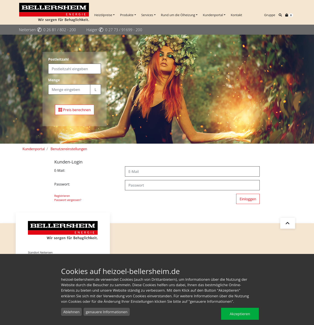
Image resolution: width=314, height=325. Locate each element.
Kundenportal (213, 15)
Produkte (126, 15)
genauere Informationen (106, 311)
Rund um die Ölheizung (178, 15)
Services (147, 15)
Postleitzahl (58, 59)
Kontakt (236, 15)
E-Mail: (59, 170)
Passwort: (62, 184)
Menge (54, 80)
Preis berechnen (74, 109)
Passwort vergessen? (67, 200)
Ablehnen (71, 311)
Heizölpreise (103, 15)
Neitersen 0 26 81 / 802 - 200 (47, 29)
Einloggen (248, 198)
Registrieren (62, 196)
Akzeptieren (240, 313)
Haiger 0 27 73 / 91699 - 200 (114, 29)
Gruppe (269, 15)
